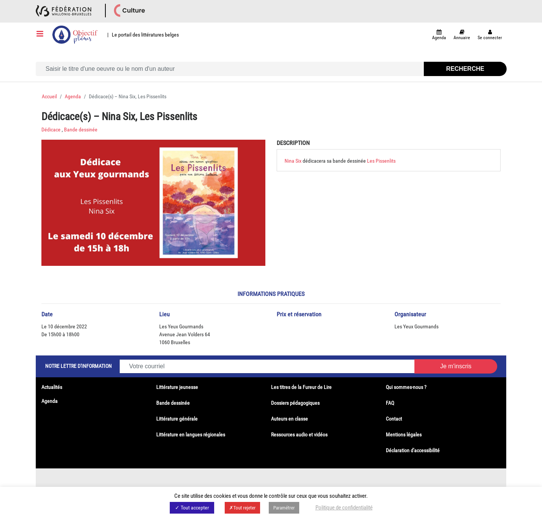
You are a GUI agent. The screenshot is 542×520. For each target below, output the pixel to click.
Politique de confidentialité (344, 507)
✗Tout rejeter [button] (242, 508)
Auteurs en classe (289, 419)
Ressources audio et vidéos (299, 435)
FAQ (390, 403)
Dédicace (51, 130)
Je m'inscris (455, 366)
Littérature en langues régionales (190, 435)
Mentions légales (404, 435)
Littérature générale (177, 419)
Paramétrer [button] (284, 508)
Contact (394, 419)
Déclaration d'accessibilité (413, 450)
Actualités (51, 387)
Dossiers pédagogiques (295, 403)
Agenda (73, 96)
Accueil (49, 96)
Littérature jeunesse (177, 387)
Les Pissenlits (381, 161)
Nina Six (294, 161)
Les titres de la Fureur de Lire (301, 387)
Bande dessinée (80, 130)
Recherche (465, 69)
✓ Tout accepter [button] (192, 508)
